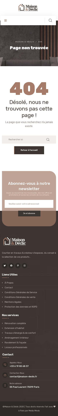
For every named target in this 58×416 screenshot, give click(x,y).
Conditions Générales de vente (20, 297)
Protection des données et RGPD (21, 307)
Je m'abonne (29, 215)
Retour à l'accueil (29, 150)
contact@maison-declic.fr (23, 376)
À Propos (9, 283)
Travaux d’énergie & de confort (20, 333)
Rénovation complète (15, 323)
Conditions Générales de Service (21, 292)
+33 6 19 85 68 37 (19, 366)
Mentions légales (13, 302)
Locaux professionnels (16, 347)
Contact (9, 287)
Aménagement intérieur (17, 337)
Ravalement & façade (15, 342)
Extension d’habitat (14, 328)
